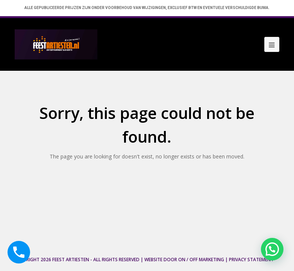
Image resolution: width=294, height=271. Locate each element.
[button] (272, 249)
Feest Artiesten (70, 259)
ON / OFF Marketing (201, 259)
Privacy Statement (251, 259)
